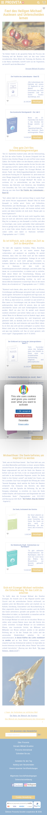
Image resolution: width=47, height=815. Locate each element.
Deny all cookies (23, 416)
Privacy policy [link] (23, 424)
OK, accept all (23, 411)
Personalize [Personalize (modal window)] (23, 420)
